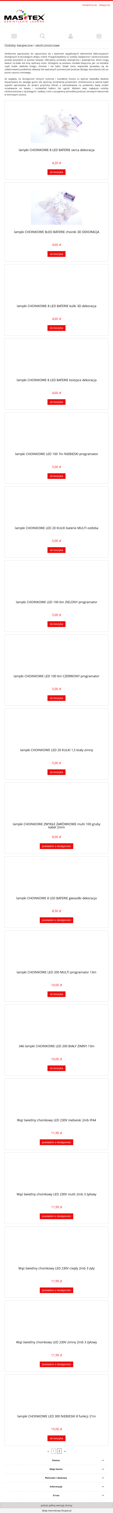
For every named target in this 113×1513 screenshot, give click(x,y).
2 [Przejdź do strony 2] (59, 1451)
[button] (14, 36)
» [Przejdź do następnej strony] (65, 1451)
